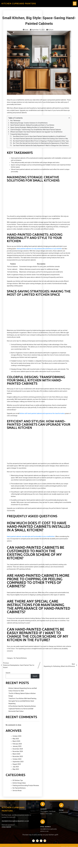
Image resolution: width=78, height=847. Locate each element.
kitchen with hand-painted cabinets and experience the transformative (42, 413)
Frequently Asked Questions (19, 134)
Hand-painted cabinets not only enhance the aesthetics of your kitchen (39, 248)
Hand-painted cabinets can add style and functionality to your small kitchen (31, 536)
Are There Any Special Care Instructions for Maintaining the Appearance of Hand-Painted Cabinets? (41, 143)
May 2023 (16, 769)
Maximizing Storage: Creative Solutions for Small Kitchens (29, 123)
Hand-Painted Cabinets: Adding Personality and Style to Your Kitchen (32, 125)
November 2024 (18, 751)
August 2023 (17, 764)
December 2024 (18, 749)
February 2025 (17, 744)
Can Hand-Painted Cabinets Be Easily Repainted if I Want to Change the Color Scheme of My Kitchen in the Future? (41, 145)
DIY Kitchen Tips (18, 780)
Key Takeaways (15, 120)
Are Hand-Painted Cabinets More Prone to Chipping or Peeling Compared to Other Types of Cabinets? (41, 141)
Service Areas (17, 790)
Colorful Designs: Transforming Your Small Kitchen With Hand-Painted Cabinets (35, 129)
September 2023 (18, 761)
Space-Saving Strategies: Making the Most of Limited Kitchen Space (32, 127)
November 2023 (18, 756)
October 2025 (17, 736)
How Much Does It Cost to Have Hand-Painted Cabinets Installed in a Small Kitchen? (39, 136)
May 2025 (16, 738)
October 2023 (17, 759)
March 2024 (16, 754)
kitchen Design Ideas (19, 783)
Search (8, 673)
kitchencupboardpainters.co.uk (12, 843)
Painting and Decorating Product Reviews (26, 785)
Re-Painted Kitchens (20, 658)
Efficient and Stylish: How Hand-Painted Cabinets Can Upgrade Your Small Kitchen (36, 132)
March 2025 (16, 741)
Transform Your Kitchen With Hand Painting (22, 698)
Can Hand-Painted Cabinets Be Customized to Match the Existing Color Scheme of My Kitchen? (41, 138)
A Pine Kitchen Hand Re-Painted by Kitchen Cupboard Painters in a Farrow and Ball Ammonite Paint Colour (22, 708)
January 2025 (17, 746)
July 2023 (16, 766)
